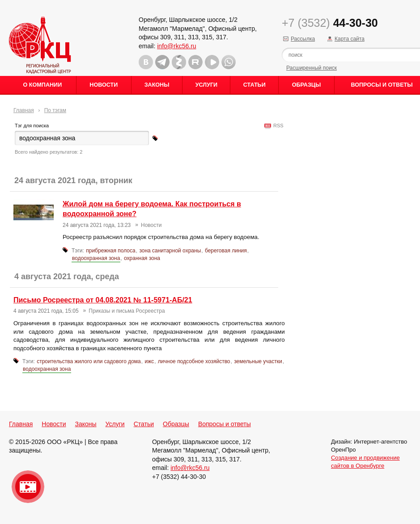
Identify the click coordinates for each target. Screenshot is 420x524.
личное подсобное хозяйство (194, 361)
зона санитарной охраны (170, 250)
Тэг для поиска (32, 125)
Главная (23, 110)
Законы (157, 85)
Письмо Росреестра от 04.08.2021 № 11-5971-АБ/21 (102, 300)
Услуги (206, 85)
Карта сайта (350, 39)
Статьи (254, 85)
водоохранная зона (96, 258)
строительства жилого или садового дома (89, 361)
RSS (277, 125)
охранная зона (142, 258)
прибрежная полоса (111, 250)
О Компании (42, 85)
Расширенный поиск (311, 68)
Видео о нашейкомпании (28, 486)
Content (412, 141)
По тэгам (55, 110)
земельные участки (258, 361)
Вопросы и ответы (224, 424)
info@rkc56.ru (176, 46)
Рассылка (303, 39)
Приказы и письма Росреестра (127, 311)
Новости (103, 85)
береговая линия (226, 250)
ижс (149, 361)
